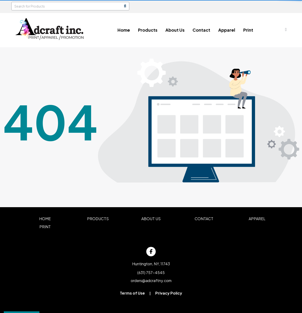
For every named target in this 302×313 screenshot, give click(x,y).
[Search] (125, 6)
